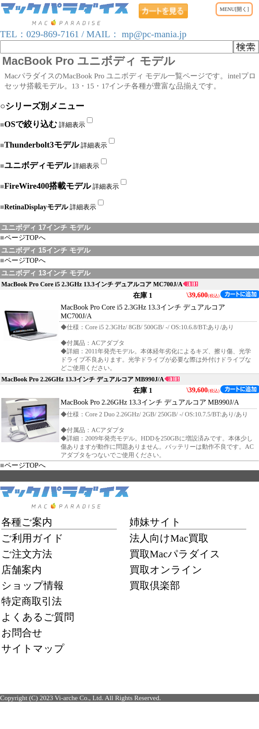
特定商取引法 (31, 601)
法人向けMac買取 (169, 538)
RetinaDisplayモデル (36, 207)
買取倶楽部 (155, 585)
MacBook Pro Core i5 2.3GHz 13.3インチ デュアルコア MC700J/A (99, 284)
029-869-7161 (52, 34)
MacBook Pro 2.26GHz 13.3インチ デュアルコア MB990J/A (90, 379)
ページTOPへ (23, 237)
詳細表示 (72, 124)
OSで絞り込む (30, 124)
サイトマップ (33, 648)
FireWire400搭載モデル (47, 185)
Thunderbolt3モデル (41, 144)
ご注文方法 (26, 554)
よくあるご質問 (37, 617)
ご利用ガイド (32, 538)
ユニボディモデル (37, 165)
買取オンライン (166, 569)
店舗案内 (21, 569)
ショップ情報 (32, 585)
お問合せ (22, 632)
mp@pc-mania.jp (153, 34)
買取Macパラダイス (175, 554)
